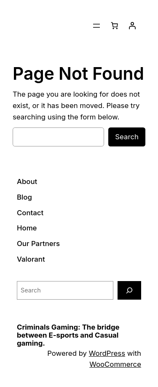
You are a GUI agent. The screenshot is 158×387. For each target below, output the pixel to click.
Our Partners (38, 243)
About (27, 181)
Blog (24, 197)
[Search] (129, 290)
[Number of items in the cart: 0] (114, 26)
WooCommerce (115, 364)
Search (127, 137)
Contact (30, 212)
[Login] (132, 26)
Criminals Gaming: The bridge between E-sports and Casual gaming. (68, 335)
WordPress (107, 353)
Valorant (31, 259)
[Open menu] (96, 26)
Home (27, 228)
